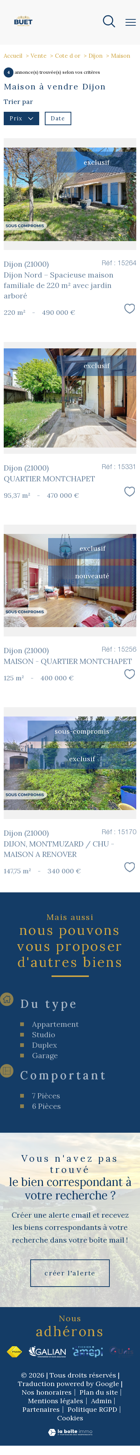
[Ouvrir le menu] (130, 22)
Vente (39, 55)
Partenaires (41, 1409)
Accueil (13, 55)
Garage (45, 1092)
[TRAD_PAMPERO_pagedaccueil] (23, 26)
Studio (43, 1071)
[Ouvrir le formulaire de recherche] (109, 22)
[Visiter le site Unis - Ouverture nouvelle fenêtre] (121, 1351)
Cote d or (67, 55)
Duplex (44, 1081)
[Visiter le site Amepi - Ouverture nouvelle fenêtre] (87, 1351)
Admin (101, 1401)
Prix (21, 118)
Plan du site (99, 1392)
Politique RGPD (92, 1409)
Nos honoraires (47, 1392)
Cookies (70, 1418)
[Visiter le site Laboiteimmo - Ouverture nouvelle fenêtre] (70, 1434)
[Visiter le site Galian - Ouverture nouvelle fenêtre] (47, 1351)
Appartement (55, 1060)
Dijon (95, 55)
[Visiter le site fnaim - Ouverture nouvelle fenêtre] (14, 1351)
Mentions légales (55, 1401)
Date (58, 118)
